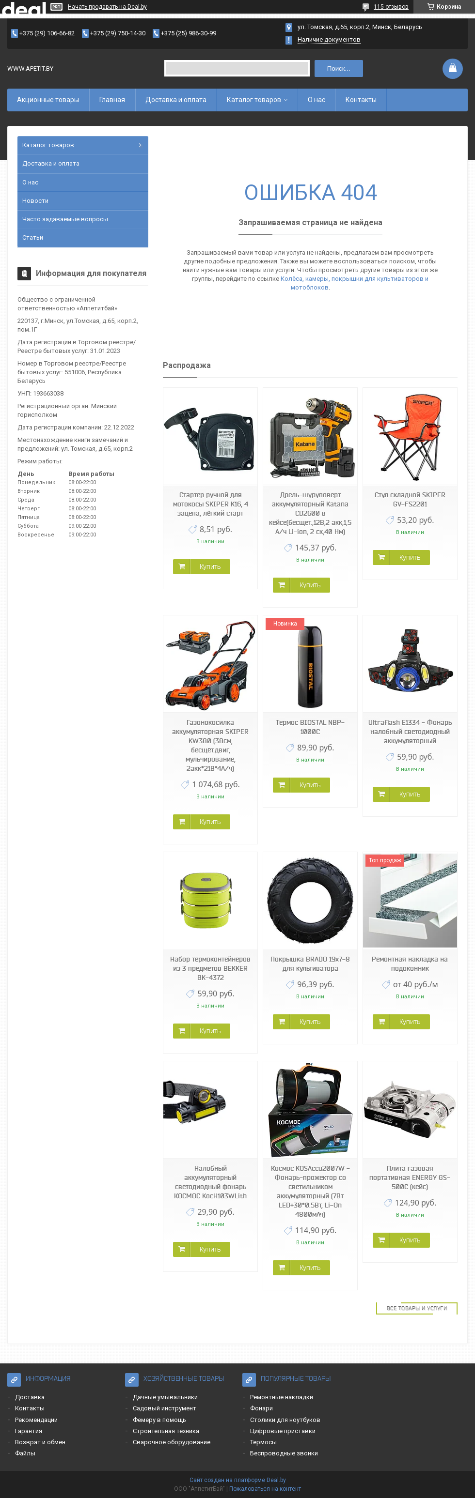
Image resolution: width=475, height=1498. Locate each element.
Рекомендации (36, 1419)
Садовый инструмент (164, 1408)
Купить (210, 566)
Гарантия (28, 1431)
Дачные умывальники (165, 1397)
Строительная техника (166, 1431)
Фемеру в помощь (159, 1419)
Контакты (361, 100)
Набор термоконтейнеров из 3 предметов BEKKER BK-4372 (210, 968)
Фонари (261, 1408)
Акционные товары (48, 100)
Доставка (30, 1397)
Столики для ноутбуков (285, 1419)
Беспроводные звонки (284, 1453)
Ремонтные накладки (281, 1397)
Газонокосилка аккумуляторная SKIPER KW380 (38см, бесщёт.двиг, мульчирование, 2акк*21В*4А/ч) (210, 745)
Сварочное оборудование (171, 1442)
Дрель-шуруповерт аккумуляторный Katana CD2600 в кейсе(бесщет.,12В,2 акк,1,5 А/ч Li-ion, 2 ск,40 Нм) (310, 513)
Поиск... (338, 68)
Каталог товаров (254, 100)
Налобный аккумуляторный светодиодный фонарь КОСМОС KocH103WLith (210, 1182)
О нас (316, 100)
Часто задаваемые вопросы (65, 219)
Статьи (32, 237)
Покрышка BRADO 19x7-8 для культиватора (310, 963)
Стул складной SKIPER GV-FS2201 (410, 499)
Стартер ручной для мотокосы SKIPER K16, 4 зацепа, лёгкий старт (210, 504)
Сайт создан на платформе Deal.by (238, 1480)
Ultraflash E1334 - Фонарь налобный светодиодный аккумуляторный (410, 731)
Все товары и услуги (417, 1308)
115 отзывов (391, 6)
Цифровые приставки (283, 1431)
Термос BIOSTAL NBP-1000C (310, 726)
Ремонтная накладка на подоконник (410, 963)
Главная (112, 100)
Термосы (263, 1442)
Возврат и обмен (40, 1442)
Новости (35, 200)
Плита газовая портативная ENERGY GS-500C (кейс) (409, 1177)
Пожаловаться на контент (265, 1488)
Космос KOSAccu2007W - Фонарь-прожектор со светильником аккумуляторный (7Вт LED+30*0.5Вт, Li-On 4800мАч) (310, 1191)
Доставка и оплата (175, 100)
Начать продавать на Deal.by (107, 6)
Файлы (25, 1453)
